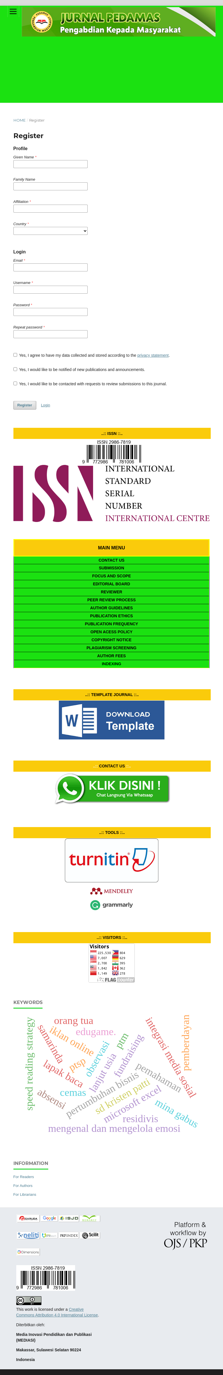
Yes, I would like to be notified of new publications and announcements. (79, 369)
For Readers (23, 1177)
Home (19, 120)
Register (24, 405)
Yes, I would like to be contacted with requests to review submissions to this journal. (90, 384)
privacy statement (153, 355)
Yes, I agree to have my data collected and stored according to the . (91, 355)
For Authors (23, 1186)
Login (45, 405)
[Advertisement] (112, 60)
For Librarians (24, 1194)
